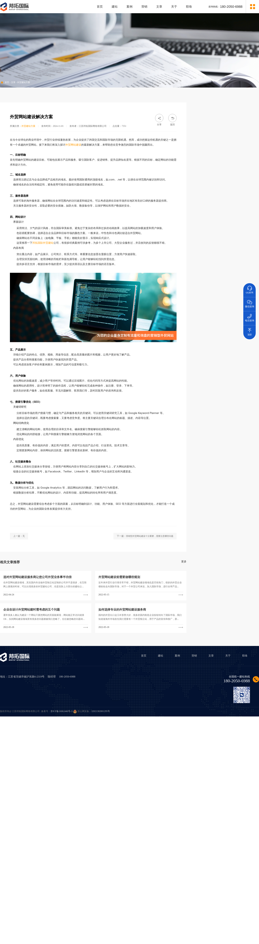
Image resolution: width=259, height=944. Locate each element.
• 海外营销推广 (208, 134)
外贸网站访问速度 (245, 389)
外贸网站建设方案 (205, 380)
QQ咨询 (249, 288)
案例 (129, 6)
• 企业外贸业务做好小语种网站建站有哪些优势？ (222, 328)
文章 (159, 6)
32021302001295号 (100, 711)
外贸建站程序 (205, 388)
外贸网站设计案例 (245, 380)
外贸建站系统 (225, 388)
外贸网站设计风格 (225, 380)
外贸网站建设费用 (245, 372)
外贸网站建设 (73, 205)
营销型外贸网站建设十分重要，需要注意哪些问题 (149, 597)
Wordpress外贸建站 (225, 397)
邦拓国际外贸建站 (43, 303)
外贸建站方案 (23, 82)
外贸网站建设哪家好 (225, 405)
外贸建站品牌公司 (205, 397)
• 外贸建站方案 (208, 125)
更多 (183, 622)
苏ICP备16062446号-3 (61, 711)
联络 (189, 6)
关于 (174, 6)
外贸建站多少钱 (225, 372)
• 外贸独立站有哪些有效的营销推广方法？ (219, 338)
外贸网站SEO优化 (205, 405)
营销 (144, 6)
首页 (100, 6)
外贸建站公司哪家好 (245, 405)
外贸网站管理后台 (245, 397)
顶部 (249, 330)
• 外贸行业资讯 (208, 144)
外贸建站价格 (205, 371)
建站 (115, 6)
